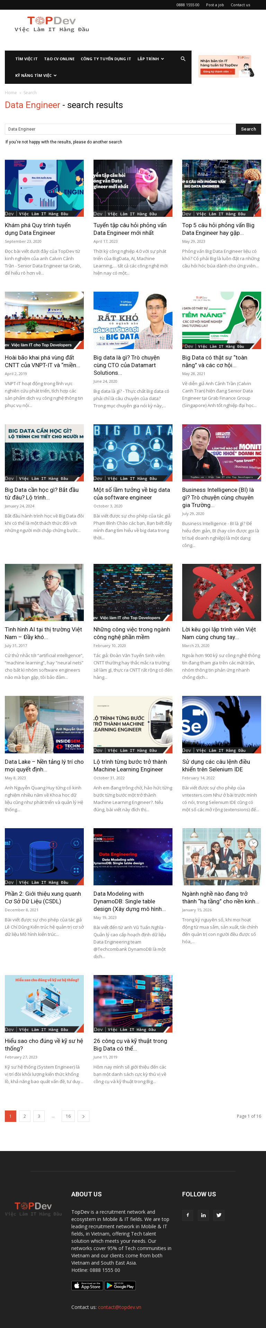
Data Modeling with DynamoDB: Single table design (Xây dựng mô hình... (130, 901)
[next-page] (83, 1116)
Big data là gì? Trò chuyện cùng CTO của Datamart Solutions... (127, 365)
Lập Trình (151, 58)
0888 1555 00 (188, 4)
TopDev (80, 1212)
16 (68, 1116)
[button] (183, 59)
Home (11, 93)
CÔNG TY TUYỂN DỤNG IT (106, 58)
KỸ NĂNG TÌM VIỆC (36, 75)
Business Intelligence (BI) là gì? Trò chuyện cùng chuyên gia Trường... (218, 497)
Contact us (240, 4)
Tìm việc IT (26, 58)
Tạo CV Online (59, 58)
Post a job (215, 4)
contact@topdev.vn (119, 1307)
